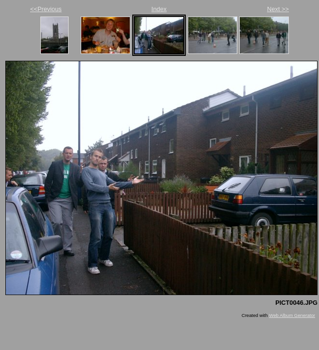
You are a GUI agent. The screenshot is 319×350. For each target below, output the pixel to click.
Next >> (278, 9)
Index (158, 9)
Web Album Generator (292, 315)
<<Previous (46, 9)
